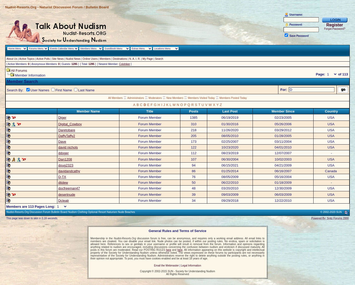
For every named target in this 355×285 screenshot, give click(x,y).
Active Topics (26, 58)
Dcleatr (63, 201)
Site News (58, 58)
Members (105, 58)
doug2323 (65, 165)
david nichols (68, 147)
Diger (62, 118)
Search (159, 58)
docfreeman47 (69, 188)
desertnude (66, 195)
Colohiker (124, 64)
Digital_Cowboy (70, 124)
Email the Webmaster (166, 265)
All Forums (19, 71)
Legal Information (191, 265)
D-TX (62, 177)
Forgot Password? (334, 28)
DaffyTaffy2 (66, 136)
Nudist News (73, 58)
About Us (12, 58)
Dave (62, 142)
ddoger (63, 153)
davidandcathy (69, 171)
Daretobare (66, 130)
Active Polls (43, 58)
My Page (148, 58)
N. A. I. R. (134, 58)
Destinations (120, 58)
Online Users (90, 58)
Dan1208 (65, 159)
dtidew (63, 183)
